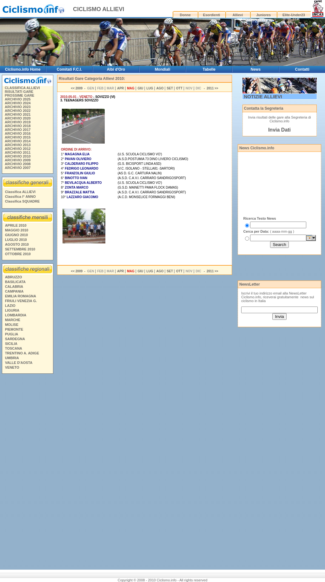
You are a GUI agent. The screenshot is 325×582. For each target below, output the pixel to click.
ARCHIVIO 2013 (17, 145)
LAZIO (10, 305)
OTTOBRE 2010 (18, 254)
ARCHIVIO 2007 (17, 168)
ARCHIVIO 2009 (17, 160)
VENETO (12, 367)
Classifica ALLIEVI (20, 192)
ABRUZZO (13, 277)
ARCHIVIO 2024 (17, 103)
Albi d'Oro (116, 69)
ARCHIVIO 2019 (17, 122)
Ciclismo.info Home (23, 69)
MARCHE (12, 320)
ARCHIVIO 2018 (17, 126)
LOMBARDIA (15, 315)
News (256, 69)
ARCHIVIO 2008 (17, 164)
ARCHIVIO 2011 (17, 152)
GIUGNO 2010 (16, 235)
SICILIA (11, 344)
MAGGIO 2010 (16, 230)
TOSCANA (13, 348)
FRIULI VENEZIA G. (21, 301)
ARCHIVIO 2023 (17, 107)
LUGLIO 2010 (16, 240)
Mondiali (162, 69)
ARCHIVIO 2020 (17, 118)
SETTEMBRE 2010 (20, 249)
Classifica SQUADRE (22, 201)
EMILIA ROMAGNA (20, 296)
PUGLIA (11, 334)
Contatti (302, 69)
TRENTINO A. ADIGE (22, 353)
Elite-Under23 (293, 15)
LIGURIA (12, 310)
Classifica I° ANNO (20, 196)
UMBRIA (12, 358)
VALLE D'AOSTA (19, 363)
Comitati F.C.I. (69, 69)
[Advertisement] (27, 473)
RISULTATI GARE (19, 92)
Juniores (263, 15)
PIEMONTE (14, 329)
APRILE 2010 (16, 225)
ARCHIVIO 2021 (17, 114)
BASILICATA (15, 282)
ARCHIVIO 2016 (17, 133)
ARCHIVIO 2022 (17, 111)
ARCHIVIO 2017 (17, 130)
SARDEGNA (15, 339)
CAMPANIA (14, 291)
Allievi (238, 15)
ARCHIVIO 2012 (17, 149)
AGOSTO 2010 (17, 244)
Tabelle (208, 69)
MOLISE (11, 325)
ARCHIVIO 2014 (17, 141)
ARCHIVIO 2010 (17, 156)
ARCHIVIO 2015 (17, 137)
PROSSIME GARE (19, 95)
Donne (185, 15)
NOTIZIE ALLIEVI (263, 96)
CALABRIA (14, 286)
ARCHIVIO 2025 (17, 99)
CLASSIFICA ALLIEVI (22, 88)
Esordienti (211, 15)
